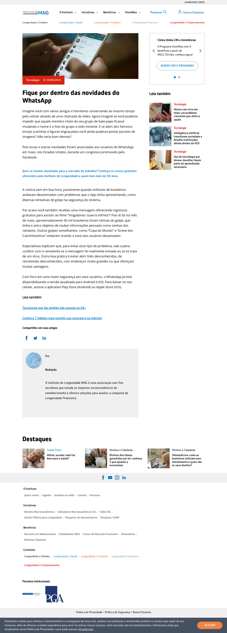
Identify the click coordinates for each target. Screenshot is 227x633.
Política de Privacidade (89, 612)
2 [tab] (179, 77)
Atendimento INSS (69, 534)
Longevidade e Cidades (35, 22)
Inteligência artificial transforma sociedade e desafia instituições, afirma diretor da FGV (188, 138)
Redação (51, 369)
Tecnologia (32, 80)
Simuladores (128, 534)
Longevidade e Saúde (71, 22)
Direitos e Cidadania (121, 450)
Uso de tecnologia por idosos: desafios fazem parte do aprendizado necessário (187, 162)
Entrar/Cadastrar (193, 12)
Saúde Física (54, 450)
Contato (82, 495)
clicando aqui (85, 629)
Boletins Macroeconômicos (39, 511)
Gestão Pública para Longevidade (43, 517)
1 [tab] (175, 77)
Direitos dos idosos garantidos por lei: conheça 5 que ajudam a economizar (125, 460)
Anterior (154, 50)
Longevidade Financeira (145, 22)
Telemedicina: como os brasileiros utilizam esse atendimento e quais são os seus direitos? (187, 460)
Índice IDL (105, 511)
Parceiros (95, 495)
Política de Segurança (117, 612)
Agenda (46, 495)
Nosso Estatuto (142, 612)
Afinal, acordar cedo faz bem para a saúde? (61, 457)
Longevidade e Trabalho (107, 22)
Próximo (199, 50)
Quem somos (31, 495)
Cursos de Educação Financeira (100, 534)
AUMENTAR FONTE (195, 2)
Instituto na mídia (64, 495)
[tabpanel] (177, 53)
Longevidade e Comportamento (187, 22)
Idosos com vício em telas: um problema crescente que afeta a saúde (187, 114)
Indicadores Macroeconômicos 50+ (77, 511)
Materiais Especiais (35, 539)
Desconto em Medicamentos (40, 534)
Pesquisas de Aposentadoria (81, 517)
